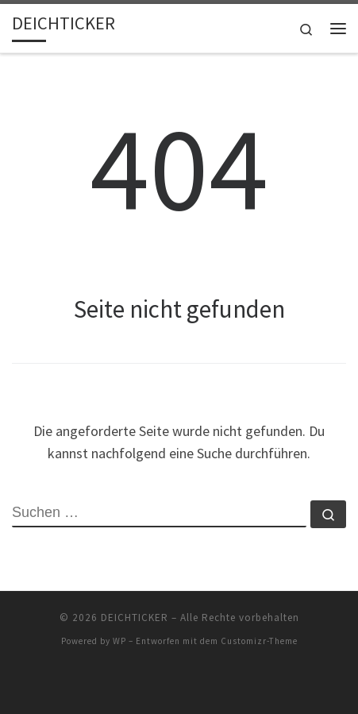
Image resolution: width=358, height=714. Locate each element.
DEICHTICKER (134, 617)
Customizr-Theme (259, 640)
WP (119, 640)
